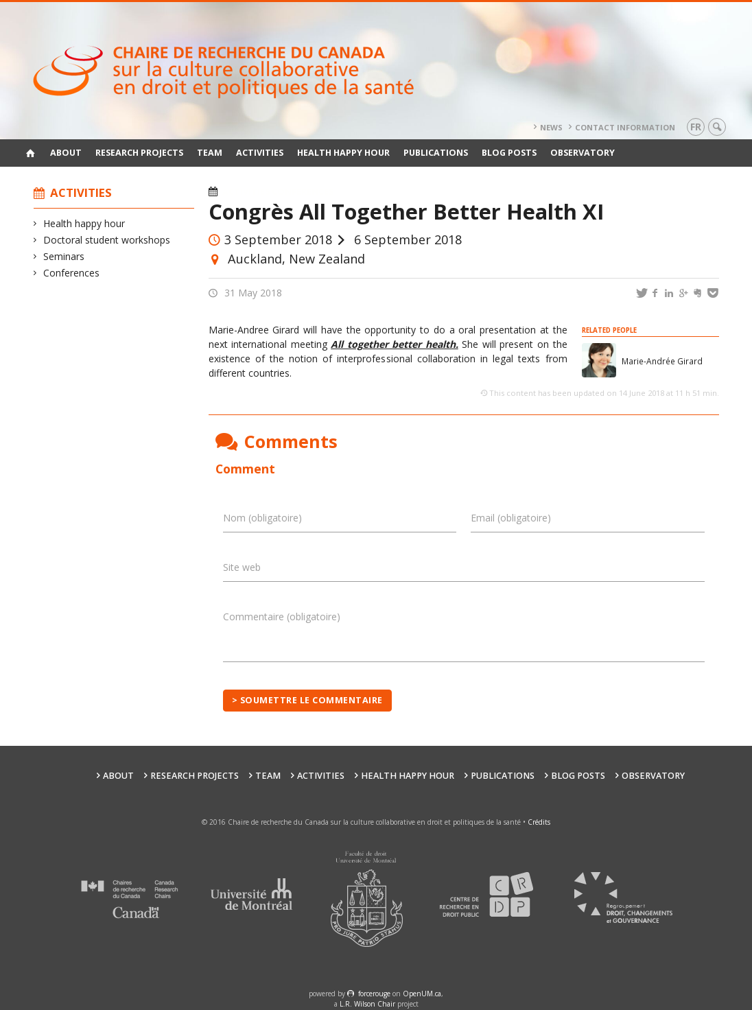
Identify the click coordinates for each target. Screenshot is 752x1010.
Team (209, 152)
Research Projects (139, 152)
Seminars (64, 256)
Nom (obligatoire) (262, 517)
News (551, 127)
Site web (242, 567)
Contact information (625, 127)
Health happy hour (343, 152)
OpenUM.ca (422, 993)
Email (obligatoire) (511, 517)
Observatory (582, 152)
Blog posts (509, 152)
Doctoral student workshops (107, 239)
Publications (435, 152)
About (66, 152)
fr (695, 126)
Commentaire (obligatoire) (281, 616)
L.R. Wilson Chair (367, 1004)
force (374, 993)
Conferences (71, 272)
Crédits (539, 822)
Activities (259, 152)
